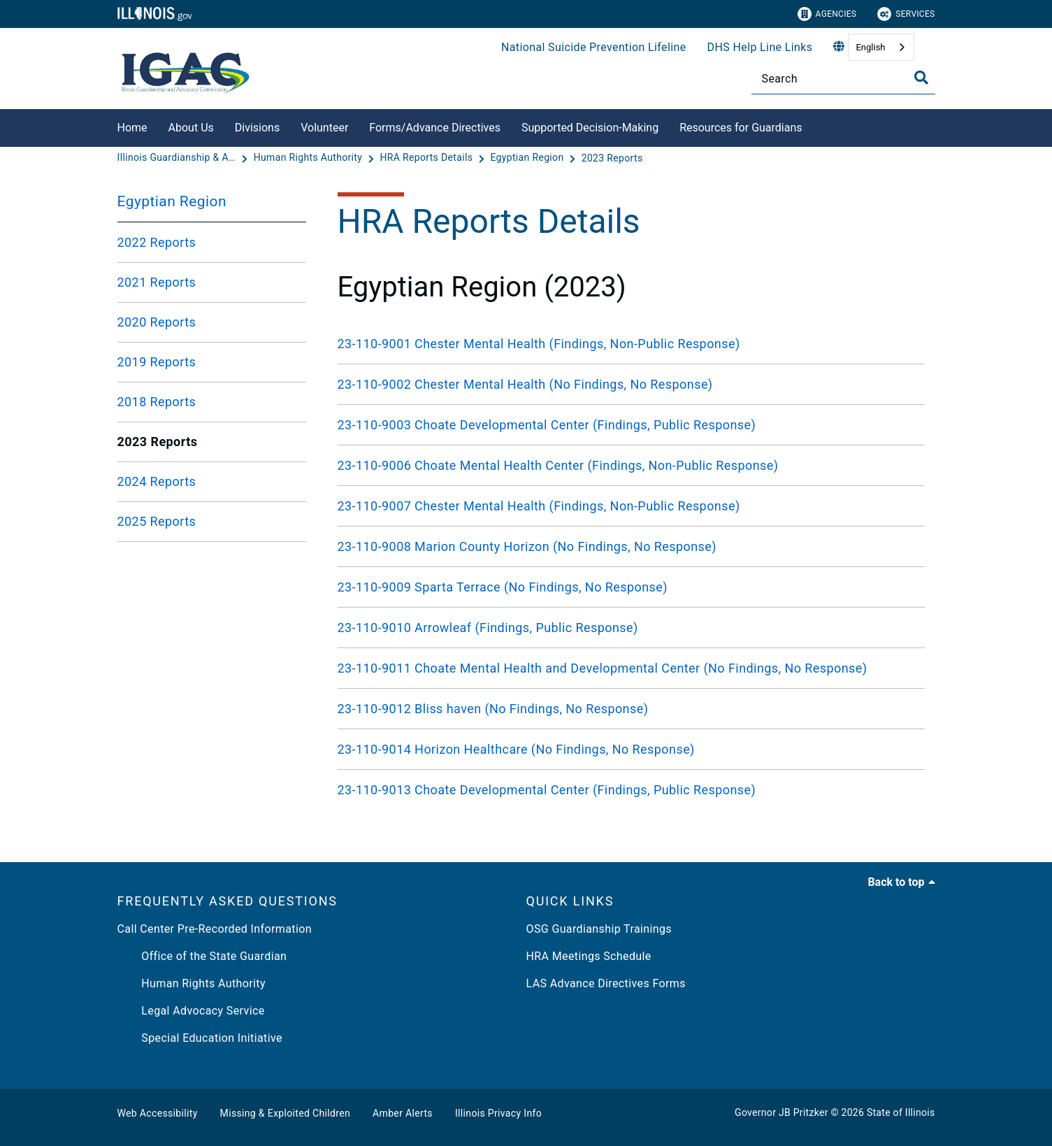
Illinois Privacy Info (498, 1113)
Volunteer (324, 127)
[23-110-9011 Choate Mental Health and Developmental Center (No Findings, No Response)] (631, 668)
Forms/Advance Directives (434, 127)
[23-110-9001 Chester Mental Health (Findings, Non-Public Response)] (631, 343)
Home (132, 127)
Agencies (827, 14)
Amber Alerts (403, 1113)
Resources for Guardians (740, 127)
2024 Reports (156, 481)
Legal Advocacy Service (191, 1010)
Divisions (257, 127)
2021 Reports (156, 282)
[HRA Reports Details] (427, 158)
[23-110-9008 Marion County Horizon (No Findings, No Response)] (631, 546)
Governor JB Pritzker (781, 1112)
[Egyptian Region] (528, 158)
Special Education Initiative (199, 1038)
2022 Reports (156, 242)
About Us (191, 127)
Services (906, 14)
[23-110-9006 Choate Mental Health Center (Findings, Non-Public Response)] (631, 465)
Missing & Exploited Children (285, 1113)
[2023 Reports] (612, 158)
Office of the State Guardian (202, 956)
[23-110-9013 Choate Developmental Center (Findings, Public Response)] (631, 789)
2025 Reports (156, 521)
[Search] (843, 79)
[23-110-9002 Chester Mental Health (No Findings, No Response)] (631, 384)
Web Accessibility (157, 1113)
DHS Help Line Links (760, 47)
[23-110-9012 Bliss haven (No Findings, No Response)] (631, 708)
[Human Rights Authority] (309, 158)
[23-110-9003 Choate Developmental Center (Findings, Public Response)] (631, 424)
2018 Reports (156, 401)
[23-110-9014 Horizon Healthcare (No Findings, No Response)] (631, 749)
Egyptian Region (171, 201)
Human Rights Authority (191, 983)
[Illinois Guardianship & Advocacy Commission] (178, 158)
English (870, 47)
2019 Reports (156, 361)
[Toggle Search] (921, 78)
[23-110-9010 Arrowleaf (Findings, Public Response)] (631, 627)
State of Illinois (901, 1112)
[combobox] (881, 47)
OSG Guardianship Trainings (599, 929)
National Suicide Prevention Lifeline (593, 47)
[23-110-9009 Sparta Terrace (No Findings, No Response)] (631, 587)
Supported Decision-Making (589, 127)
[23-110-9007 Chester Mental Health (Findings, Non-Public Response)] (631, 505)
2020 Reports (156, 322)
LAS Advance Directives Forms (606, 983)
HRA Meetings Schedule (588, 956)
